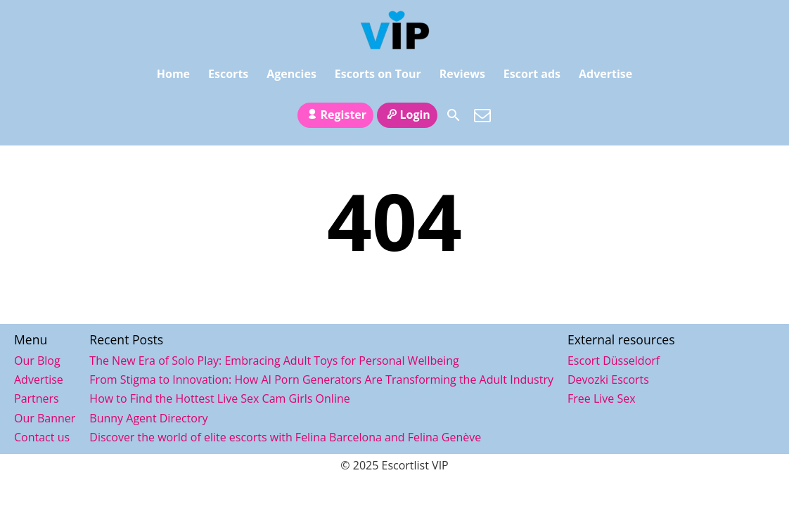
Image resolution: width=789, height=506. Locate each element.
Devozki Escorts (608, 379)
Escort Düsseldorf (613, 360)
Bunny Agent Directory (148, 418)
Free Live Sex (601, 398)
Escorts (228, 76)
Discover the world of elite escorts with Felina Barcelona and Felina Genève (285, 437)
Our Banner (44, 418)
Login (407, 107)
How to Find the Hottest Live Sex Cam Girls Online (219, 398)
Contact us (42, 437)
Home (173, 76)
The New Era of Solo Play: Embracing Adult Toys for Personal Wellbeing (273, 360)
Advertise (605, 76)
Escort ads (531, 76)
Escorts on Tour (378, 76)
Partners (36, 398)
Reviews (462, 76)
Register (335, 107)
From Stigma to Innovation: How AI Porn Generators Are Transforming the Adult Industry (321, 379)
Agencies (291, 76)
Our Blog (37, 360)
